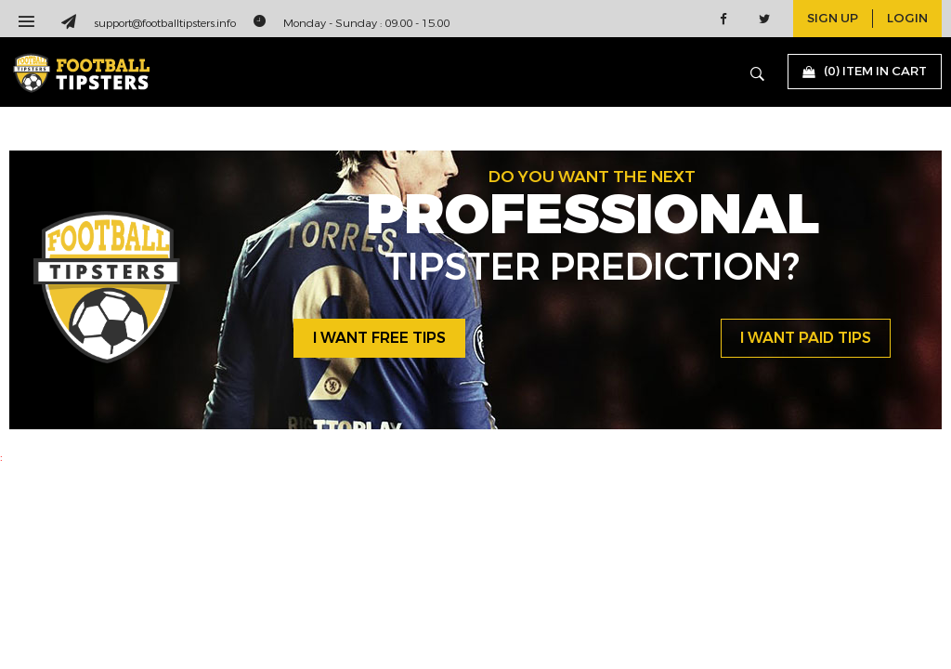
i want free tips (379, 338)
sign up (832, 18)
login (907, 18)
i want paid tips (805, 338)
